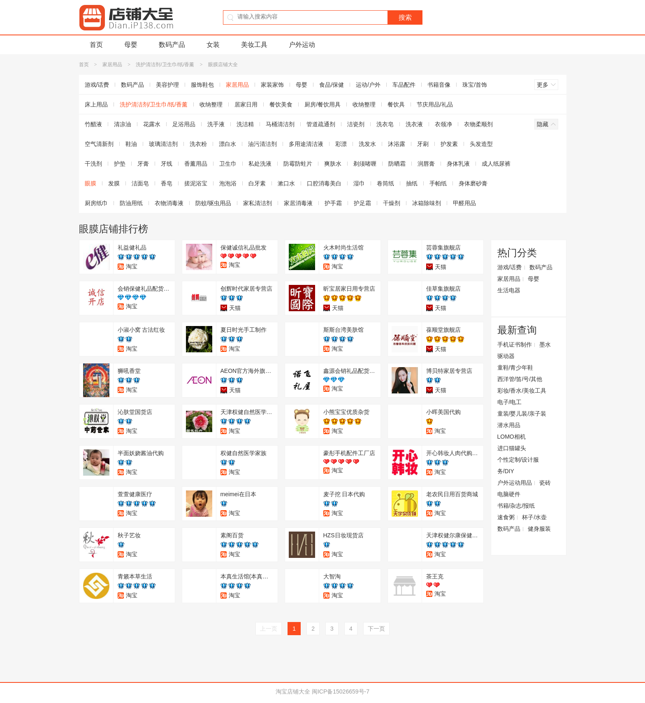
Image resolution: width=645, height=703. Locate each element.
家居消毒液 (298, 203)
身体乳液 (458, 163)
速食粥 (506, 517)
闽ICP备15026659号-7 (340, 691)
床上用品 (96, 104)
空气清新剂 (99, 144)
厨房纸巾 (96, 203)
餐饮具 (396, 104)
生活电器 (508, 290)
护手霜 (333, 203)
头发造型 (481, 144)
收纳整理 (211, 104)
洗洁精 (245, 124)
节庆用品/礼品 (435, 104)
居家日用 (246, 104)
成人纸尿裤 (496, 163)
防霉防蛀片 (297, 163)
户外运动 (302, 44)
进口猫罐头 (511, 448)
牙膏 (143, 163)
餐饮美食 (280, 104)
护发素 (449, 144)
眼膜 (90, 183)
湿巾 (359, 183)
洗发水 (367, 144)
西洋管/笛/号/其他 (520, 379)
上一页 (268, 628)
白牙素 (257, 183)
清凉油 (122, 124)
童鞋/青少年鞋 (515, 367)
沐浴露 (396, 144)
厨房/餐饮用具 (322, 104)
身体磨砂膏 (473, 183)
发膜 (114, 183)
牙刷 (423, 144)
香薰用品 (195, 163)
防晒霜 (397, 163)
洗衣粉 (198, 144)
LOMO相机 (511, 436)
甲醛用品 (464, 203)
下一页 (376, 628)
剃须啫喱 (364, 163)
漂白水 (227, 144)
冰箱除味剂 (426, 203)
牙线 (166, 163)
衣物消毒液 (169, 203)
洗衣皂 (385, 124)
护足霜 (362, 203)
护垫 (119, 163)
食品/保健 (331, 84)
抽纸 (412, 183)
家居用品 (112, 64)
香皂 (166, 183)
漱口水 (286, 183)
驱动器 (506, 356)
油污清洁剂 (262, 144)
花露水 (151, 124)
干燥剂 (391, 203)
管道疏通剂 (320, 124)
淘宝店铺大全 (293, 691)
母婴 (130, 44)
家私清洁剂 (257, 203)
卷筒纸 (385, 183)
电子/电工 (509, 402)
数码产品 (172, 44)
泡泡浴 (228, 183)
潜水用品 (508, 425)
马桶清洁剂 (280, 124)
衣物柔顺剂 (478, 124)
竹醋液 (93, 124)
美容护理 (167, 84)
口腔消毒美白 (324, 183)
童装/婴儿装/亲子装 (522, 413)
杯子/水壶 (534, 517)
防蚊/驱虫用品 (213, 203)
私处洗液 (259, 163)
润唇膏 (426, 163)
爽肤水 (332, 163)
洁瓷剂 (355, 124)
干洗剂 (93, 163)
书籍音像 (438, 84)
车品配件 (403, 84)
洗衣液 (414, 124)
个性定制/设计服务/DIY (518, 465)
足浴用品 (183, 124)
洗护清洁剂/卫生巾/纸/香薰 (165, 64)
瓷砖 (545, 482)
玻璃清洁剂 (163, 144)
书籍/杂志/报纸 (516, 505)
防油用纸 (131, 203)
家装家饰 (272, 84)
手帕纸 (438, 183)
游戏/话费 (97, 84)
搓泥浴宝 (195, 183)
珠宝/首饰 (474, 84)
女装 (213, 44)
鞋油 (131, 144)
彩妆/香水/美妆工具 (522, 390)
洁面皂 (140, 183)
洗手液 (216, 124)
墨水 (545, 344)
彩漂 (341, 144)
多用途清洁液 (306, 144)
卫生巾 (228, 163)
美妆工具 (254, 44)
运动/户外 (368, 84)
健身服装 (539, 528)
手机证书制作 (514, 344)
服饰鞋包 (202, 84)
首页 (96, 44)
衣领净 (443, 124)
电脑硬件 (508, 494)
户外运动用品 (514, 482)
